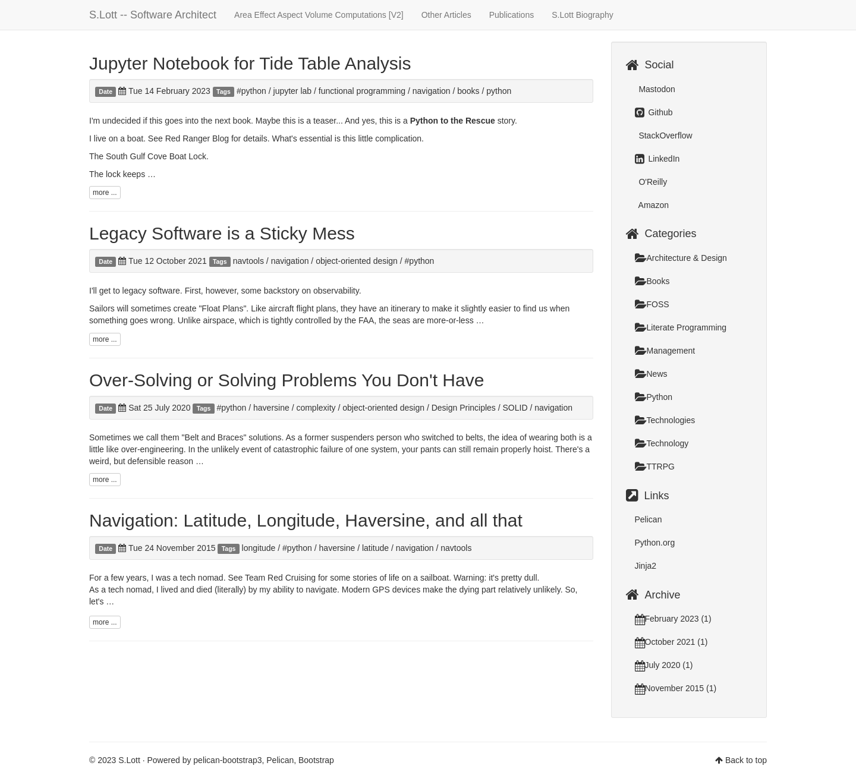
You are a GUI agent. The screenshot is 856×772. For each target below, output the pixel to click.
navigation (432, 91)
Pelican (648, 519)
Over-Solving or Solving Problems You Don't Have (286, 380)
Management (665, 350)
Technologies (665, 420)
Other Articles (446, 15)
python (498, 91)
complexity (315, 407)
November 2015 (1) (676, 688)
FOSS (652, 304)
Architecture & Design (681, 258)
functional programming (362, 91)
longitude (259, 548)
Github (654, 112)
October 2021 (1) (671, 642)
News (651, 374)
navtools (248, 261)
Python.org (655, 542)
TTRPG (655, 466)
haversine (271, 407)
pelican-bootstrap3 (227, 760)
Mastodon (656, 89)
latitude (375, 548)
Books (652, 281)
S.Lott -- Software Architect (152, 15)
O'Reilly (652, 182)
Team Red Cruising (280, 577)
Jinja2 (646, 566)
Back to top (746, 760)
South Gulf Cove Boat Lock (156, 156)
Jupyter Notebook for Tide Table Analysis (250, 63)
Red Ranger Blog (197, 138)
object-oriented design (357, 261)
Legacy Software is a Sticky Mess (222, 233)
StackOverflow (665, 135)
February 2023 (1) (673, 618)
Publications (511, 15)
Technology (662, 443)
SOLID (515, 407)
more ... (105, 192)
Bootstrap (316, 760)
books (468, 91)
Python (654, 397)
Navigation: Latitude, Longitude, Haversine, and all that (306, 520)
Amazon (653, 205)
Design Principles (464, 407)
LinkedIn (657, 158)
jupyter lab (292, 91)
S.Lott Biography (582, 15)
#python (251, 91)
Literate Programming (681, 327)
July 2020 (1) (664, 665)
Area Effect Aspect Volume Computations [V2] (319, 15)
